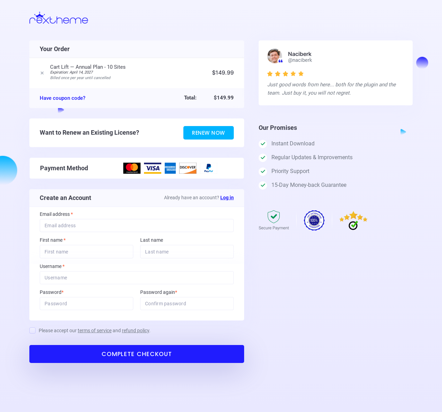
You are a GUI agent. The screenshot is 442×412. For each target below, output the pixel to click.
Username (61, 271)
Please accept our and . (95, 336)
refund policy (135, 336)
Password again (168, 297)
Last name (151, 244)
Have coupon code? (62, 101)
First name (53, 244)
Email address (56, 217)
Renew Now (205, 136)
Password (61, 297)
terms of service (95, 336)
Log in (227, 201)
